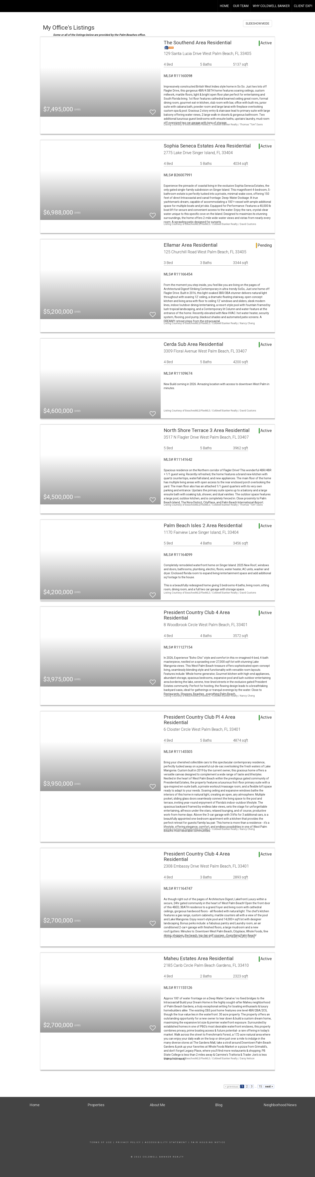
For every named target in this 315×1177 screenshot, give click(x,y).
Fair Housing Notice (208, 1142)
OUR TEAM (241, 6)
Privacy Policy (128, 1142)
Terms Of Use (101, 1142)
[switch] (153, 110)
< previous (231, 1086)
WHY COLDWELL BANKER (271, 6)
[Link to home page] (5, 6)
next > (269, 1086)
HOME (224, 6)
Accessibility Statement (166, 1142)
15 (260, 1086)
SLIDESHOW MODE (257, 23)
